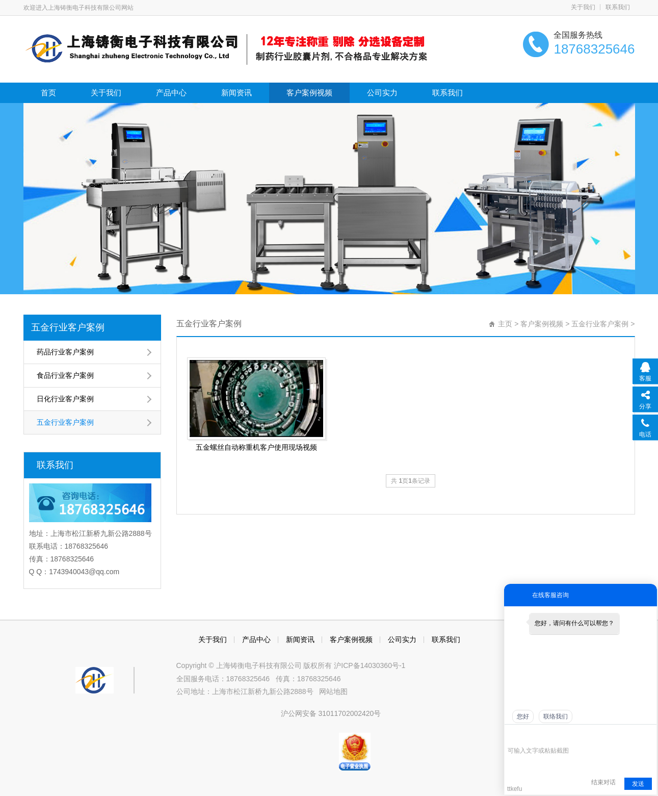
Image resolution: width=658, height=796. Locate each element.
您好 (523, 716)
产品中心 (171, 92)
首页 (48, 92)
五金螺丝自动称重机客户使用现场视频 (256, 447)
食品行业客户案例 (65, 375)
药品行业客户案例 (65, 352)
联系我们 (618, 7)
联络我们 (555, 716)
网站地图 (333, 691)
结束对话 (603, 782)
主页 (505, 324)
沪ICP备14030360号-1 (369, 665)
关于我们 (583, 7)
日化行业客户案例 (65, 399)
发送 (638, 783)
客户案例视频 (309, 92)
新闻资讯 (236, 92)
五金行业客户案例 (67, 327)
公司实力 (382, 92)
